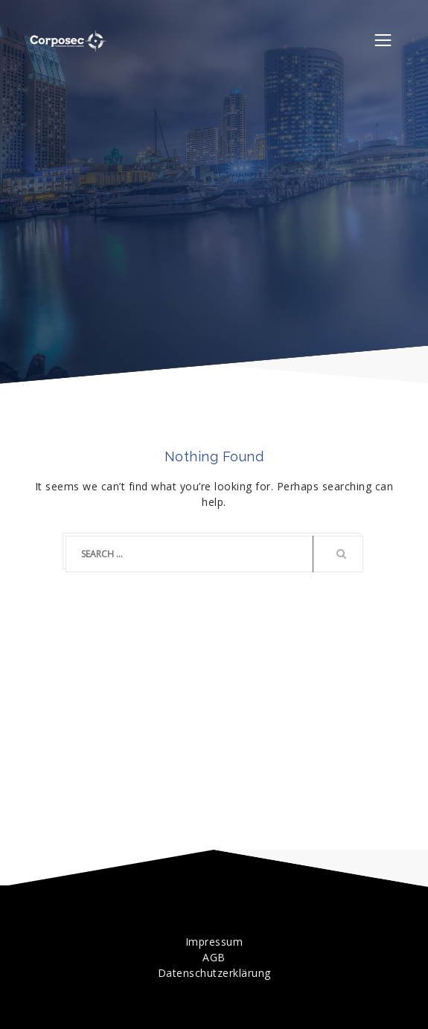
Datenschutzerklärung (214, 973)
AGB (214, 957)
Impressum (214, 942)
